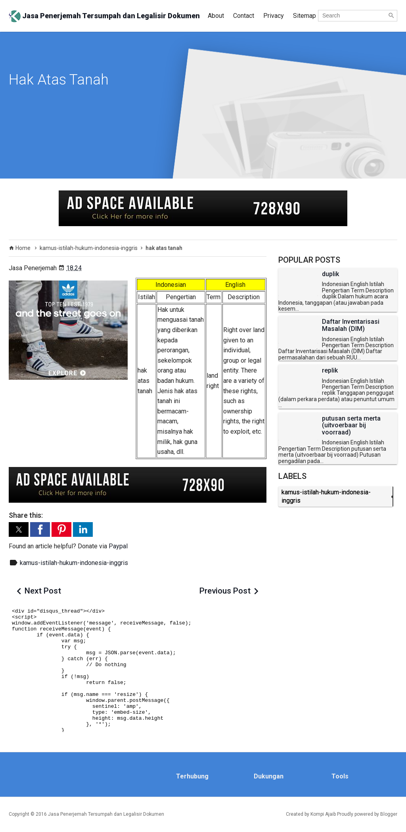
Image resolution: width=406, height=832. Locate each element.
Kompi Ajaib (323, 814)
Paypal (118, 546)
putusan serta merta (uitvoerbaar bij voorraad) (351, 425)
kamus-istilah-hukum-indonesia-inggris (74, 563)
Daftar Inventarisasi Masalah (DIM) (350, 325)
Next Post (43, 591)
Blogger (388, 814)
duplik (330, 274)
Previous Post (225, 591)
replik (330, 370)
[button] (19, 529)
